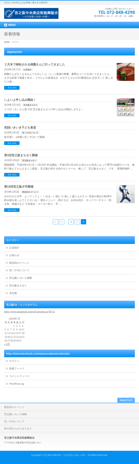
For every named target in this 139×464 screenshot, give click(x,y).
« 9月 (7, 344)
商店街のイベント (30, 192)
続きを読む (12, 88)
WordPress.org (16, 383)
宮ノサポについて (30, 133)
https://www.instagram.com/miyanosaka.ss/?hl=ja (29, 311)
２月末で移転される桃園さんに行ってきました (34, 64)
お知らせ (14, 255)
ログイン (14, 361)
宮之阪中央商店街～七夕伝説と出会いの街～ (65, 455)
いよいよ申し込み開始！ (20, 99)
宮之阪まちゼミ (30, 105)
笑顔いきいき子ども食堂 (20, 127)
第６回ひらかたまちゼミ (18, 428)
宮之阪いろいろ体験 (20, 278)
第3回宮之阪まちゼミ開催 (21, 155)
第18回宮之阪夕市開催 (18, 186)
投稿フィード (16, 368)
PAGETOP (126, 400)
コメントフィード (19, 376)
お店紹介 (27, 70)
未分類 (13, 293)
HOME (6, 42)
